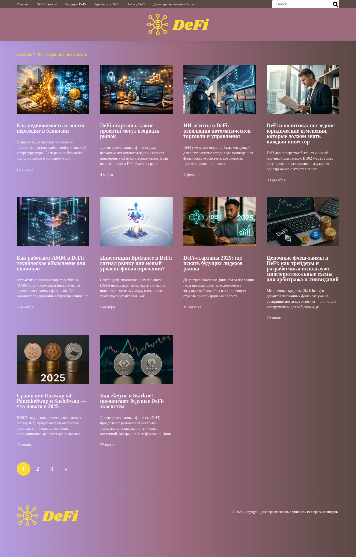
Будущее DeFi (75, 4)
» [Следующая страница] (66, 468)
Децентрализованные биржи (174, 4)
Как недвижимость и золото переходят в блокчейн (50, 127)
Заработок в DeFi (106, 4)
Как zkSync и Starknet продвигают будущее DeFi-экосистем (132, 400)
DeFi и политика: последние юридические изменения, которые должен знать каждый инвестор (301, 133)
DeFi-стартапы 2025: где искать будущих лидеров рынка (213, 263)
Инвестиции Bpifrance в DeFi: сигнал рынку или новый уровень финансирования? (136, 263)
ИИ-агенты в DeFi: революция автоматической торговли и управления (217, 130)
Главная (23, 4)
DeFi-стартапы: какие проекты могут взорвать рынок (129, 130)
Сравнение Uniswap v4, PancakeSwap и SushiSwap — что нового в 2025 (51, 400)
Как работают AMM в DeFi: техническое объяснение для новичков (51, 263)
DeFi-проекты (47, 4)
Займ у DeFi (136, 4)
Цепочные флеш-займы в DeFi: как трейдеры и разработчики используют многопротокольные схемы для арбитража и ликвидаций (303, 268)
